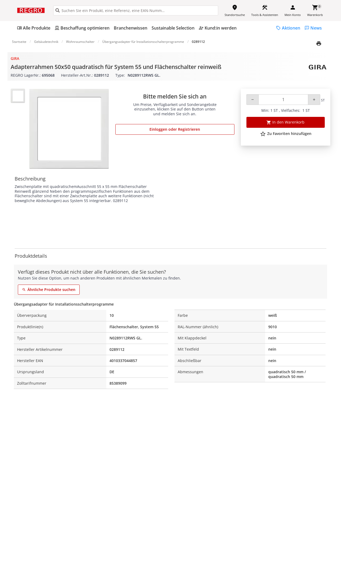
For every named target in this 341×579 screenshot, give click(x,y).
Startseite (19, 41)
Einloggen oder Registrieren (174, 129)
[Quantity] (283, 99)
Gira (15, 58)
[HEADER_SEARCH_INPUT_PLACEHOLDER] (135, 10)
